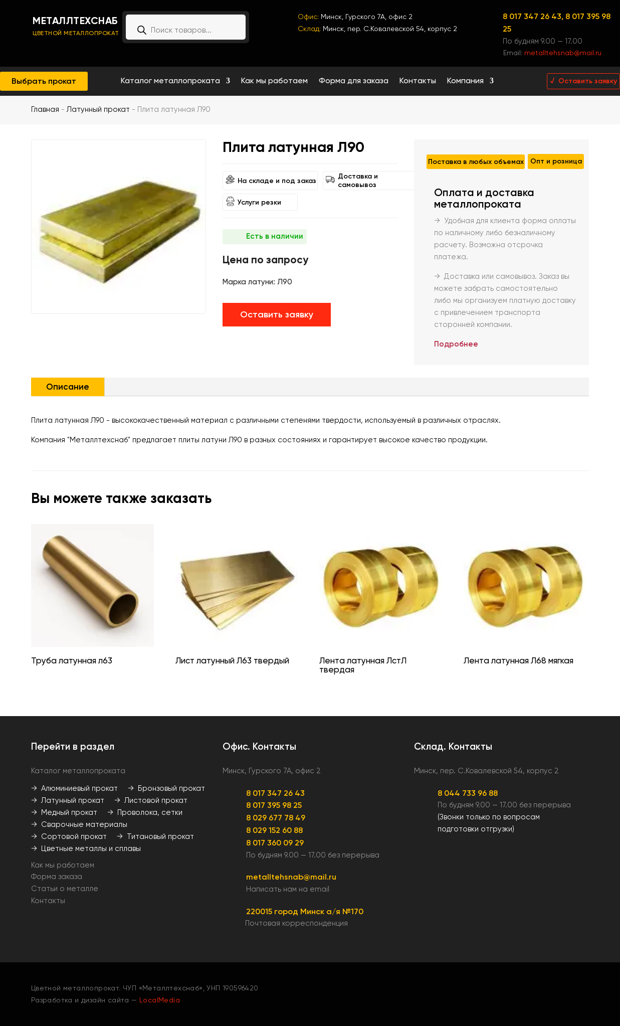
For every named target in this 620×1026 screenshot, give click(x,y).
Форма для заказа (353, 81)
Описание (67, 387)
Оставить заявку (276, 314)
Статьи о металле (64, 888)
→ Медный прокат (64, 812)
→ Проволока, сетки (144, 812)
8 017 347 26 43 (275, 793)
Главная (45, 109)
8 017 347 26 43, (534, 16)
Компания (465, 81)
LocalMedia (159, 1000)
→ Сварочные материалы (79, 824)
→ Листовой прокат (150, 800)
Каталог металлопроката (170, 81)
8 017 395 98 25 (274, 805)
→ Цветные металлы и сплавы (86, 848)
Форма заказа (56, 876)
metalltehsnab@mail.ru (562, 53)
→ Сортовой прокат (69, 836)
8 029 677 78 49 (275, 817)
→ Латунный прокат (67, 800)
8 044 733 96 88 (468, 793)
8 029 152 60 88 (274, 830)
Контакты (417, 81)
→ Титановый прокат (155, 836)
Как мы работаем (274, 81)
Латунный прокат (98, 109)
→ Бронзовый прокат (166, 788)
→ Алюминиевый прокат (74, 788)
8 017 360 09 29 (275, 842)
